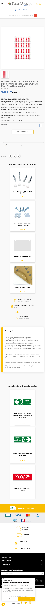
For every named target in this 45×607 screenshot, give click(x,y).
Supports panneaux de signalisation (17, 145)
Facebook (21, 603)
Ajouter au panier (22, 132)
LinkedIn (30, 603)
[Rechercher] (22, 15)
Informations (6, 557)
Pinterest (18, 156)
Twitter (25, 603)
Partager (10, 156)
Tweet (14, 156)
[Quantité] (40, 125)
